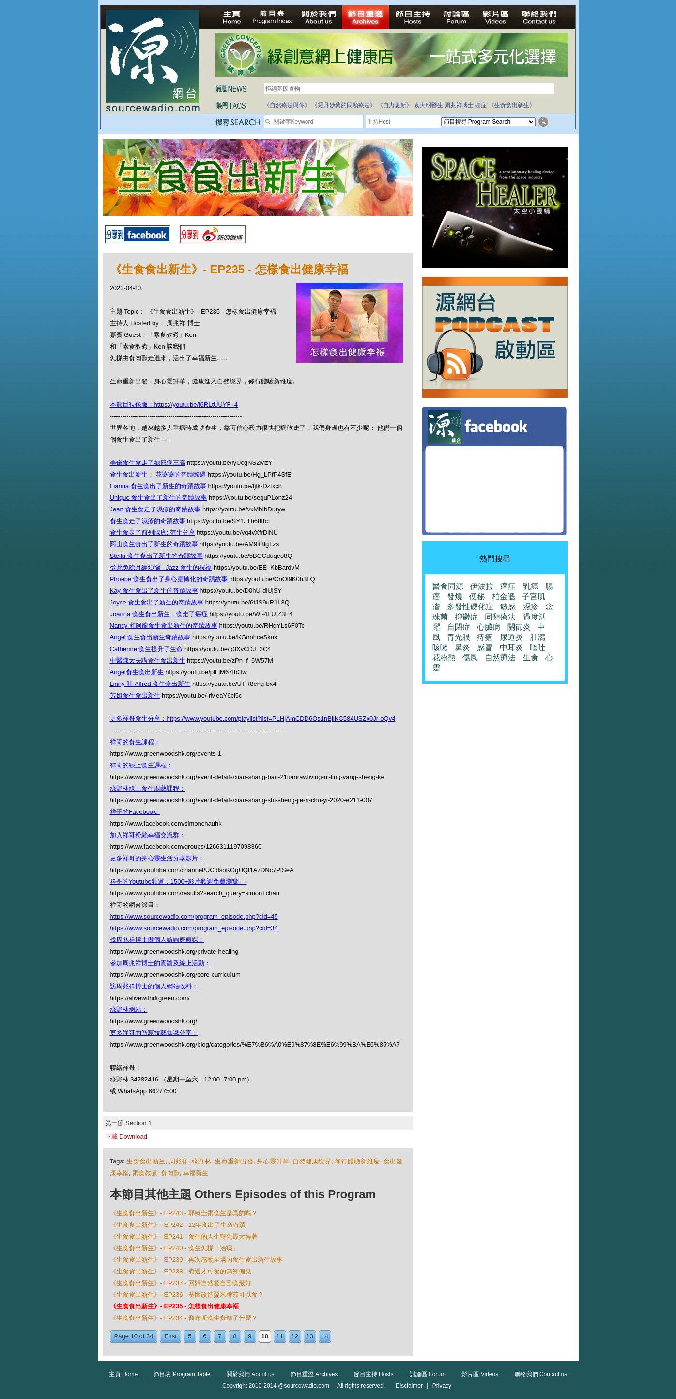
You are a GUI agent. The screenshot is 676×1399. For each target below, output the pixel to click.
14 (325, 1336)
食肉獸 (170, 1172)
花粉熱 (444, 657)
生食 (530, 657)
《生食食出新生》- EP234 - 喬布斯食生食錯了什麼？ (184, 1317)
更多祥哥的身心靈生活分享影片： (157, 858)
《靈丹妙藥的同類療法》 (344, 105)
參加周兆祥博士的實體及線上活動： (160, 963)
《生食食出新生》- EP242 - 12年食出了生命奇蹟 (178, 1224)
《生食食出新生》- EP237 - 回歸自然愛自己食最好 (181, 1283)
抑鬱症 (466, 617)
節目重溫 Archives (314, 1374)
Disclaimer (409, 1386)
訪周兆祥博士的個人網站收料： (154, 986)
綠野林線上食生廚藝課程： (147, 788)
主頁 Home (123, 1374)
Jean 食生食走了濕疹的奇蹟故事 (155, 509)
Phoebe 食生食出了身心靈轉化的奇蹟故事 (169, 579)
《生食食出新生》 (512, 105)
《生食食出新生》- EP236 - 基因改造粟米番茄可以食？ (187, 1294)
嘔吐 (537, 647)
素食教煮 (144, 1172)
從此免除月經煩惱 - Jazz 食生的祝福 (161, 567)
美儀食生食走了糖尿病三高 (147, 462)
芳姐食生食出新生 (135, 695)
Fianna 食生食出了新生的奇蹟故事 (158, 486)
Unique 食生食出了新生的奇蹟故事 (158, 497)
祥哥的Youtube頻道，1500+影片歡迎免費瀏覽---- (178, 881)
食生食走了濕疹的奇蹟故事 (147, 521)
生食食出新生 (145, 1161)
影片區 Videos (479, 1374)
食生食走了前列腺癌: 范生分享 (152, 532)
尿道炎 (511, 637)
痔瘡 (484, 637)
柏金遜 (503, 596)
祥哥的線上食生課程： (141, 765)
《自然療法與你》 (287, 105)
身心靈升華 (273, 1161)
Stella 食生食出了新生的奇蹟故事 (156, 555)
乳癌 (530, 586)
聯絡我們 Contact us (541, 1374)
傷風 (470, 657)
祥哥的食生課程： (135, 742)
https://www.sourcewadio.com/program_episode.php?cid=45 (194, 916)
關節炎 (519, 627)
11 (280, 1336)
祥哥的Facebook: (135, 811)
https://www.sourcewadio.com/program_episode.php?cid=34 (194, 928)
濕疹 (530, 607)
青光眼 (458, 637)
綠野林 (201, 1161)
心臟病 (488, 627)
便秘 (477, 596)
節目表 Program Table (182, 1374)
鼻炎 (462, 647)
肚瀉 (537, 637)
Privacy (441, 1386)
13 (310, 1336)
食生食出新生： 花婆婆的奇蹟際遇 (158, 474)
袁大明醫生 (428, 105)
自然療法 (500, 657)
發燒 (454, 596)
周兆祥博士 (459, 105)
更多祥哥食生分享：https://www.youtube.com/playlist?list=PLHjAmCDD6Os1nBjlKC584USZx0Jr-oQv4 (253, 718)
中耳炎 (511, 647)
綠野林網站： (129, 1009)
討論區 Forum (428, 1374)
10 (264, 1336)
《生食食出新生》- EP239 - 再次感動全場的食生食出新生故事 (196, 1259)
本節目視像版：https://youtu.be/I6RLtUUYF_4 (174, 404)
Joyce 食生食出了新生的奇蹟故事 (157, 602)
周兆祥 (178, 1161)
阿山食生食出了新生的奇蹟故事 (154, 544)
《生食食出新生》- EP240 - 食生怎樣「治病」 (174, 1248)
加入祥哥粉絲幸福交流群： (147, 835)
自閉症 (458, 627)
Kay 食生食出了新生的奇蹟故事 (154, 590)
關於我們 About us (251, 1374)
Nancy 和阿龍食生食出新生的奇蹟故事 (163, 625)
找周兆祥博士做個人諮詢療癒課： (157, 939)
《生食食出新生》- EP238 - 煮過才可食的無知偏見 (181, 1271)
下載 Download (126, 1136)
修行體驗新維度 (357, 1161)
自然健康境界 (311, 1161)
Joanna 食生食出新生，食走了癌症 (159, 614)
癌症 (481, 105)
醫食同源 (447, 586)
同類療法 (500, 617)
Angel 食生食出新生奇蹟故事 (150, 637)
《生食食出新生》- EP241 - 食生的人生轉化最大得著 (184, 1236)
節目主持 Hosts (374, 1374)
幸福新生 (195, 1172)
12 (295, 1336)
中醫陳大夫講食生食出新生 (147, 660)
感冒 (484, 647)
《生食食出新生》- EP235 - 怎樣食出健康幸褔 (174, 1306)
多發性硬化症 (470, 607)
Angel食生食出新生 (137, 672)
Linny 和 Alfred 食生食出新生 (150, 683)
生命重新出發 (234, 1161)
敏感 (508, 607)
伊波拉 (481, 586)
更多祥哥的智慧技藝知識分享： (154, 1032)
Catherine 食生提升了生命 (146, 648)
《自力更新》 (394, 105)
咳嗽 (440, 647)
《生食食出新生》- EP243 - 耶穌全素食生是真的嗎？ (184, 1213)
